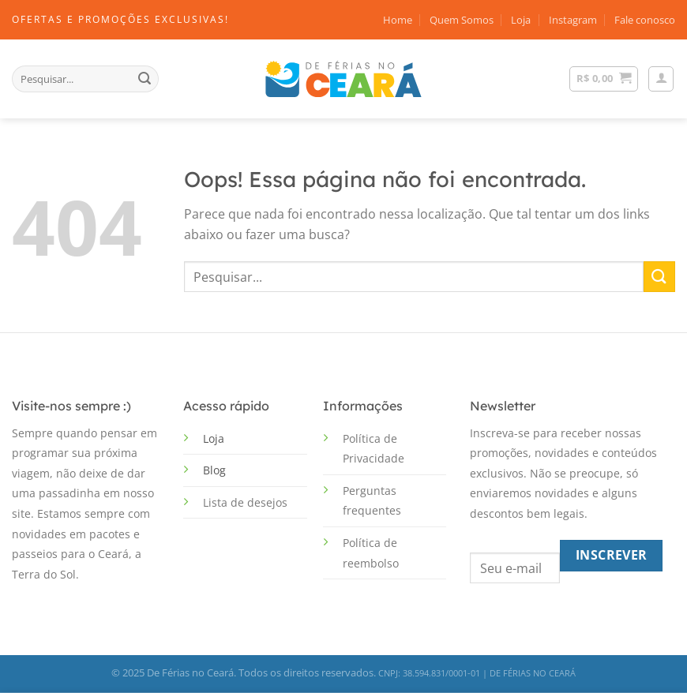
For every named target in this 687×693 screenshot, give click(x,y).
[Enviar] (144, 79)
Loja (521, 20)
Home (397, 20)
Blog (214, 470)
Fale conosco (644, 20)
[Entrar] (661, 79)
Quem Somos (462, 20)
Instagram (573, 20)
